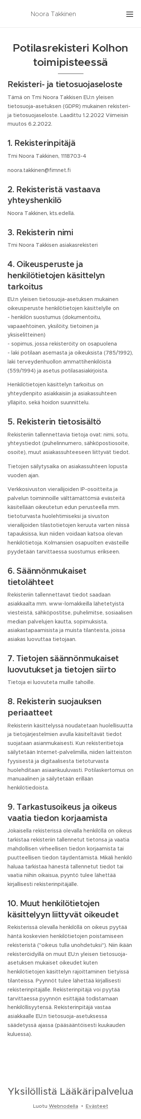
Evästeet (97, 1106)
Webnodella (63, 1106)
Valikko (129, 14)
